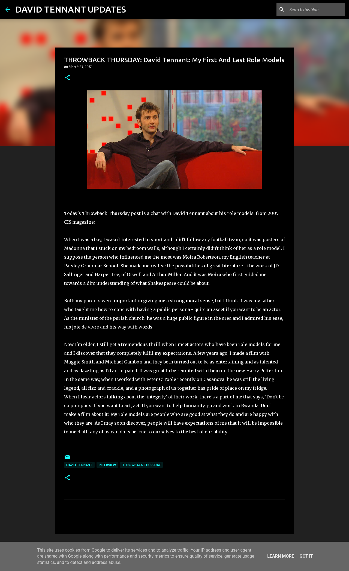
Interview (107, 465)
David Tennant (79, 465)
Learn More (280, 556)
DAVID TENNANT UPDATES (70, 9)
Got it (306, 556)
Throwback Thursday (141, 465)
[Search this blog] (316, 9)
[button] (67, 78)
